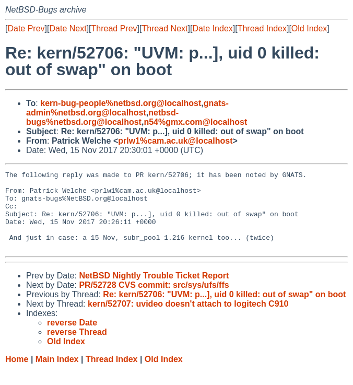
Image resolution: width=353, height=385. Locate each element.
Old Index (309, 28)
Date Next (67, 28)
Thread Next (164, 28)
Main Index (57, 374)
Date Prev (25, 28)
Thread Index (262, 28)
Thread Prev (114, 28)
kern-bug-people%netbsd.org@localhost (120, 103)
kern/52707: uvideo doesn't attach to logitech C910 (188, 319)
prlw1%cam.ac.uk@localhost (175, 140)
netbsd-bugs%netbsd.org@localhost (102, 117)
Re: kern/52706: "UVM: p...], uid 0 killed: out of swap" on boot (224, 310)
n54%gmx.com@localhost (195, 122)
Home (16, 374)
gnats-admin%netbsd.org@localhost (127, 108)
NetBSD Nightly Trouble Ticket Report (154, 291)
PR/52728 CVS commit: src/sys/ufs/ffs (154, 300)
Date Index (212, 28)
